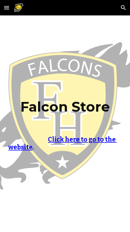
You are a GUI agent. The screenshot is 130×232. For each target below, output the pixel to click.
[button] (6, 7)
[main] (65, 112)
